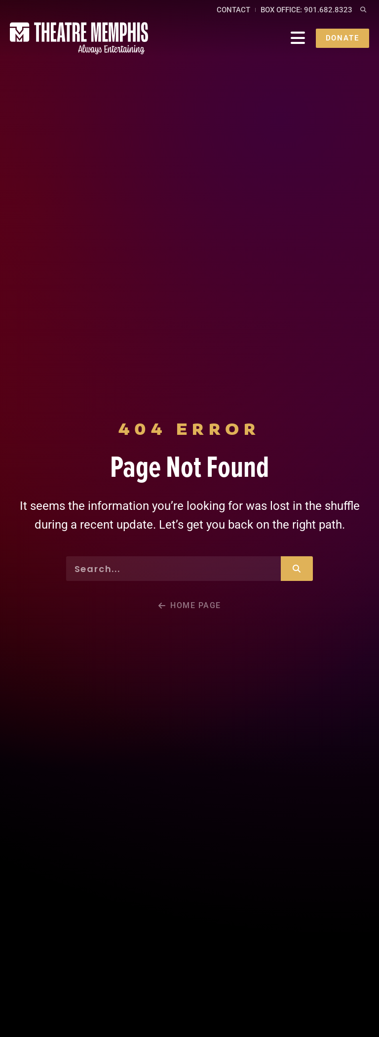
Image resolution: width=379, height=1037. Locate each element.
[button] (363, 10)
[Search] (297, 568)
